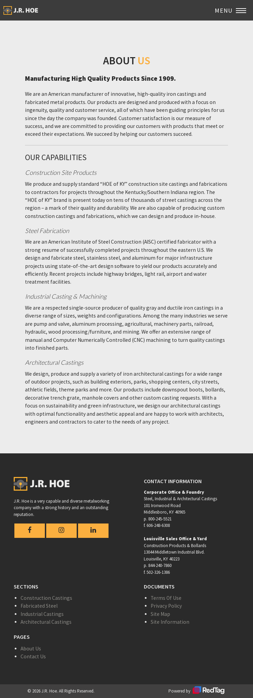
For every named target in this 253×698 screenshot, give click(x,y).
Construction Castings (46, 598)
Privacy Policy (166, 606)
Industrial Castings (42, 614)
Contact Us (33, 656)
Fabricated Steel (39, 606)
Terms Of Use (166, 598)
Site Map (160, 614)
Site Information (170, 622)
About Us (31, 648)
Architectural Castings (46, 622)
